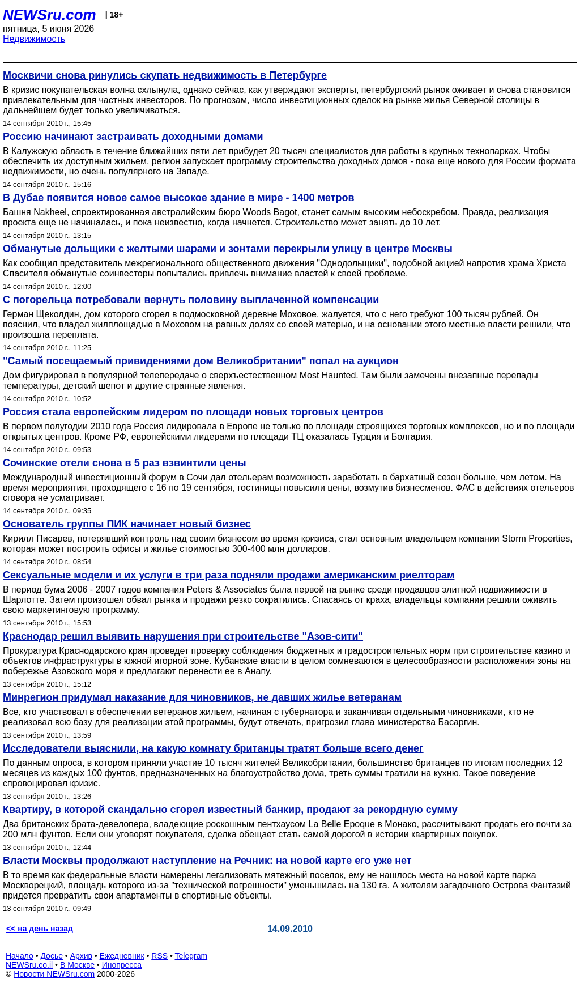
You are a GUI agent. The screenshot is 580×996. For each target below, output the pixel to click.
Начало (19, 955)
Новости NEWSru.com (54, 973)
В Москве (77, 964)
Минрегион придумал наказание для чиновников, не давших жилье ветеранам (202, 697)
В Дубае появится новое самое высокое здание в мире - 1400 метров (179, 197)
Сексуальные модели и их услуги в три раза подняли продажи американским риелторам (228, 575)
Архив (81, 955)
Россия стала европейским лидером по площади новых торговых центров (193, 412)
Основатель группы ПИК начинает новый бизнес (127, 524)
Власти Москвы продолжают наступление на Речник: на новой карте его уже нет (207, 860)
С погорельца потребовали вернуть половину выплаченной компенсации (191, 299)
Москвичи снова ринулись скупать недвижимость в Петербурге (165, 75)
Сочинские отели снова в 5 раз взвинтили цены (124, 463)
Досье (51, 955)
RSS (159, 955)
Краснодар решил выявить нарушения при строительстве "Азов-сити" (183, 636)
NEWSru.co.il (29, 964)
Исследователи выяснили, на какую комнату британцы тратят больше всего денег (213, 748)
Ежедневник (122, 955)
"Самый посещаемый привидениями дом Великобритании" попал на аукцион (201, 361)
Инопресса (122, 964)
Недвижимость (34, 39)
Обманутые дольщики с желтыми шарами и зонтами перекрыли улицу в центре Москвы (228, 248)
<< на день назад (39, 928)
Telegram (191, 955)
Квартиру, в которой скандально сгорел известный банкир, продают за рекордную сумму (230, 809)
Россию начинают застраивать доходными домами (133, 136)
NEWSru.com (49, 14)
